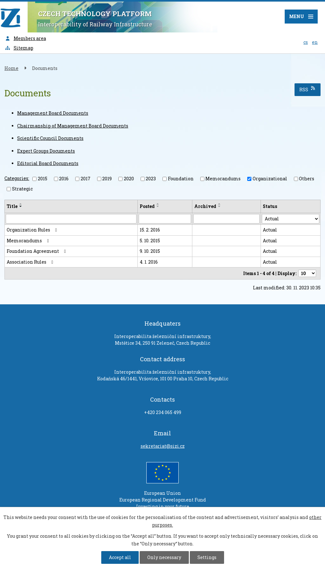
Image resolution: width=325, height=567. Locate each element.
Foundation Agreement (37, 251)
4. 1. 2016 (149, 262)
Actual (270, 230)
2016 (64, 179)
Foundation (181, 179)
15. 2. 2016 (150, 230)
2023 (151, 179)
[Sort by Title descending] (20, 206)
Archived (205, 206)
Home (11, 68)
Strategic (22, 189)
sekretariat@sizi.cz (163, 446)
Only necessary (164, 557)
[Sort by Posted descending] (158, 206)
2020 (129, 179)
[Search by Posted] (165, 219)
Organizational (270, 179)
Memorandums (223, 179)
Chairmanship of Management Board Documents (72, 126)
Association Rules (31, 262)
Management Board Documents (52, 113)
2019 (107, 179)
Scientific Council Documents (50, 138)
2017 (85, 179)
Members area (25, 38)
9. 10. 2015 (150, 251)
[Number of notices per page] (307, 273)
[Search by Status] (290, 219)
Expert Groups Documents (46, 151)
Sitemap (19, 48)
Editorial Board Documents (47, 163)
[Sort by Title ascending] (20, 204)
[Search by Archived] (226, 219)
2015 (42, 179)
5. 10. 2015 (150, 241)
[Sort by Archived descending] (219, 206)
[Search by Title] (71, 219)
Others (306, 179)
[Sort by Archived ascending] (219, 204)
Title (12, 206)
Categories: (16, 178)
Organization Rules (33, 230)
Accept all (120, 557)
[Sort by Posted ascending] (158, 204)
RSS (307, 89)
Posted (147, 206)
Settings (206, 557)
